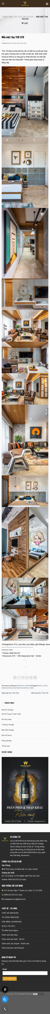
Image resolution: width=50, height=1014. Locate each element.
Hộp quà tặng (7, 741)
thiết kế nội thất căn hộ (9, 688)
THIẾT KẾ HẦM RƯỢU (10, 913)
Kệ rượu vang (6, 719)
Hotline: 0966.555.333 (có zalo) (14, 879)
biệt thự (39, 685)
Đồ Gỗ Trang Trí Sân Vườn (11, 714)
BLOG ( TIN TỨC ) (8, 926)
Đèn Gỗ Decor (7, 735)
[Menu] (3, 3)
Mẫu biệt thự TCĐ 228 (10, 693)
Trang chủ (7, 17)
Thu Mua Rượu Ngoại (10, 930)
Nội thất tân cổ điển (23, 17)
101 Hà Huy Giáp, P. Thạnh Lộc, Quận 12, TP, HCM (22, 890)
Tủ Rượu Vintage (8, 725)
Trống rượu (6, 746)
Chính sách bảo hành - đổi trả (13, 939)
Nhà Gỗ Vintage (7, 710)
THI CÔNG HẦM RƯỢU (10, 917)
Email (5, 969)
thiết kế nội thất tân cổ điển (25, 688)
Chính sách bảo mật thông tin (13, 948)
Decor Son (22, 43)
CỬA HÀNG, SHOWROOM (11, 922)
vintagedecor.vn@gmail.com (15, 899)
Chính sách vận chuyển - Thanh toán (15, 944)
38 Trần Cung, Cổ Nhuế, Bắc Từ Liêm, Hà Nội (20, 869)
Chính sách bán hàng (9, 935)
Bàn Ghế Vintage (8, 730)
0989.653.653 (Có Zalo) (13, 895)
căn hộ (45, 685)
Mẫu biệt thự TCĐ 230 (39, 693)
